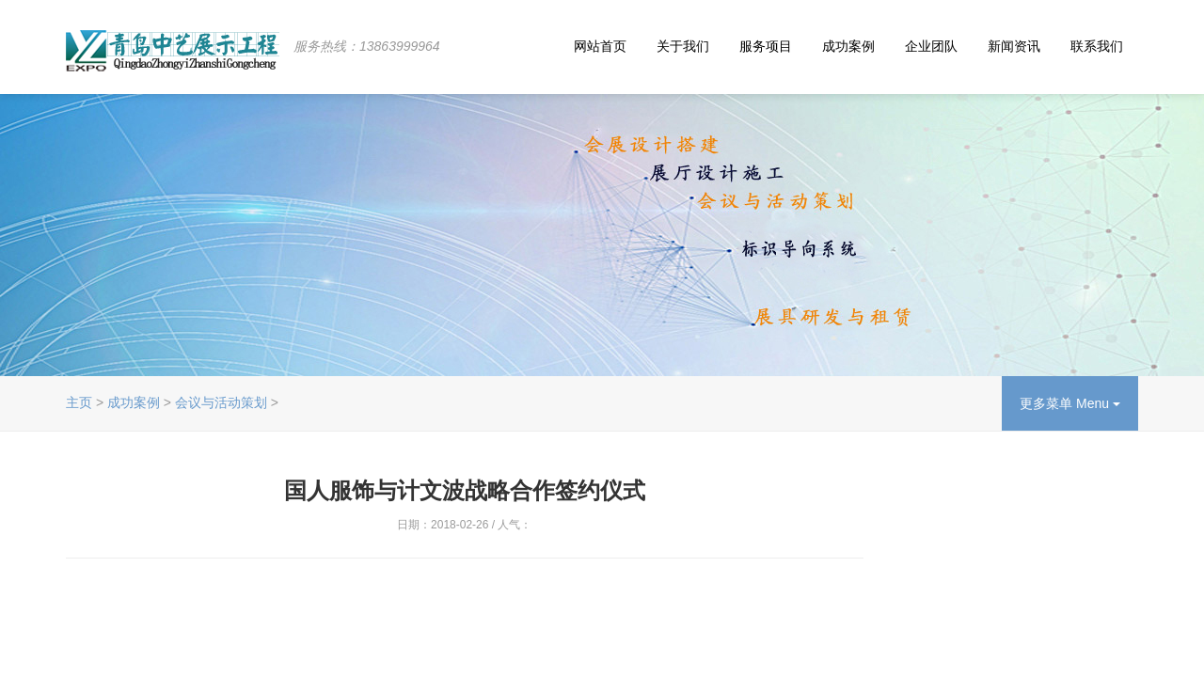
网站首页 (600, 46)
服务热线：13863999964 (366, 46)
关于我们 (683, 46)
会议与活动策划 (221, 402)
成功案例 (848, 46)
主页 (79, 402)
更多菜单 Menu (1070, 403)
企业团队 (931, 46)
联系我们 (1096, 46)
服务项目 (765, 46)
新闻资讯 (1014, 46)
